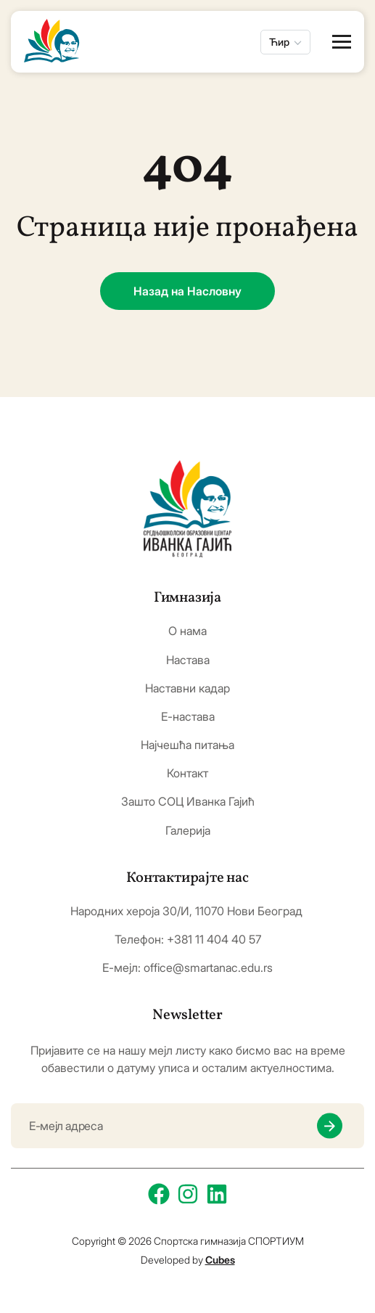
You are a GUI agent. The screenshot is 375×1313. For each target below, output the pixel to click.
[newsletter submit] (330, 1126)
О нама (187, 631)
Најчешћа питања (187, 745)
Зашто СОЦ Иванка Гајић (188, 802)
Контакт (187, 773)
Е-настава (188, 717)
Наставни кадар (187, 688)
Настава (188, 660)
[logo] (187, 508)
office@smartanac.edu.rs (208, 967)
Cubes (220, 1259)
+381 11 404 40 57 (214, 939)
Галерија (187, 831)
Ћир (279, 42)
